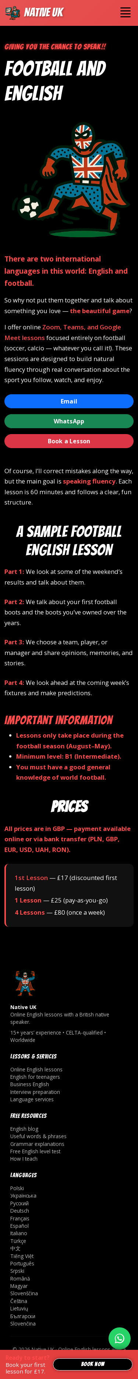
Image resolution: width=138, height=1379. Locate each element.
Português (22, 1263)
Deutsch (19, 1210)
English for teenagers (35, 1076)
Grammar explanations (37, 1143)
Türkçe (18, 1240)
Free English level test (35, 1151)
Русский (19, 1203)
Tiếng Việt (21, 1256)
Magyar (19, 1285)
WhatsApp (69, 421)
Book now (93, 1364)
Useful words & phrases (38, 1136)
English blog (24, 1128)
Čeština (18, 1300)
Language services (32, 1099)
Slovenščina (24, 1293)
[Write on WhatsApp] (120, 1338)
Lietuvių (19, 1308)
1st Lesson (31, 877)
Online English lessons (36, 1069)
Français (19, 1218)
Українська (23, 1195)
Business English (29, 1084)
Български (22, 1316)
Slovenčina (23, 1323)
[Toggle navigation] (125, 12)
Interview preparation (35, 1091)
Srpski (17, 1270)
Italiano (18, 1233)
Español (19, 1225)
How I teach (24, 1158)
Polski (17, 1188)
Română (20, 1278)
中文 (15, 1248)
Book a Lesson (69, 441)
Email (69, 401)
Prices (69, 806)
